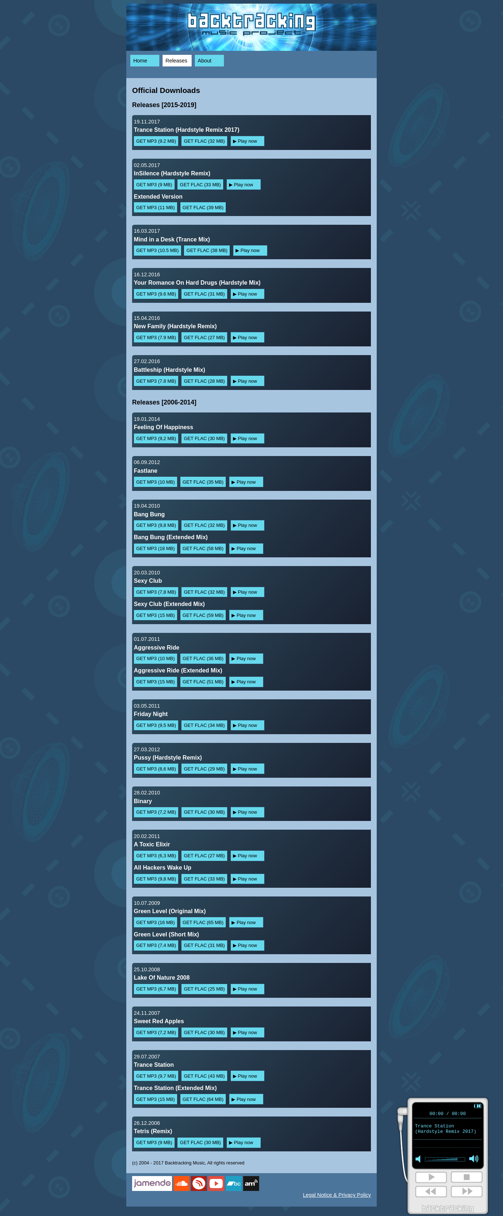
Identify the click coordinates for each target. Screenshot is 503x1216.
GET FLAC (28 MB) (204, 381)
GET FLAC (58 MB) (203, 548)
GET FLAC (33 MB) (200, 184)
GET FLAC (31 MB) (204, 294)
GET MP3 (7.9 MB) (156, 337)
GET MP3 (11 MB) (155, 207)
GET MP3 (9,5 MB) (156, 725)
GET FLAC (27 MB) (204, 337)
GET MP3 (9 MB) (154, 184)
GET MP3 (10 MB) (155, 482)
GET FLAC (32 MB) (204, 141)
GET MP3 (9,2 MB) (156, 438)
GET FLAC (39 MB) (203, 207)
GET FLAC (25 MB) (204, 989)
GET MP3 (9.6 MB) (156, 294)
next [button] (430, 1193)
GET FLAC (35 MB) (203, 482)
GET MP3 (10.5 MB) (157, 250)
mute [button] (420, 1161)
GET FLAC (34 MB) (204, 725)
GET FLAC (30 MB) (204, 438)
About (205, 61)
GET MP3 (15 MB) (155, 615)
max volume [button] (474, 1161)
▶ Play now (245, 141)
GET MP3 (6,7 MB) (156, 989)
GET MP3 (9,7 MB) (156, 1076)
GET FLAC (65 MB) (203, 922)
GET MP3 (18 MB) (155, 548)
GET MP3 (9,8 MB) (156, 525)
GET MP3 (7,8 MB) (156, 592)
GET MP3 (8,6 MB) (156, 769)
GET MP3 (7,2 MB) (156, 812)
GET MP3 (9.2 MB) (156, 141)
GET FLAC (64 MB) (203, 1099)
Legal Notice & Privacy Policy (337, 1195)
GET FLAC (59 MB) (203, 615)
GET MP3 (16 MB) (155, 922)
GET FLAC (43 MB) (204, 1076)
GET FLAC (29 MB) (204, 769)
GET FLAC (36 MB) (203, 658)
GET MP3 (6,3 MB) (156, 855)
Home (140, 61)
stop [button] (466, 1179)
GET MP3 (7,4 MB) (156, 945)
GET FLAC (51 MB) (203, 681)
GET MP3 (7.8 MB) (156, 381)
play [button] (430, 1179)
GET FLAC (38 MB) (207, 250)
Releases (176, 61)
